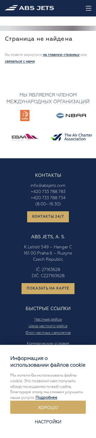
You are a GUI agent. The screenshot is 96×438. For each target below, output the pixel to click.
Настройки (48, 422)
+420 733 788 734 (48, 197)
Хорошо (48, 407)
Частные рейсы (48, 319)
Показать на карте (48, 288)
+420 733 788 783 (48, 191)
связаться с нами (20, 61)
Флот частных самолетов (48, 332)
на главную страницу (61, 54)
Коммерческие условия (48, 343)
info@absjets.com (48, 185)
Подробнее (46, 397)
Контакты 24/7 (48, 217)
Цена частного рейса (48, 325)
